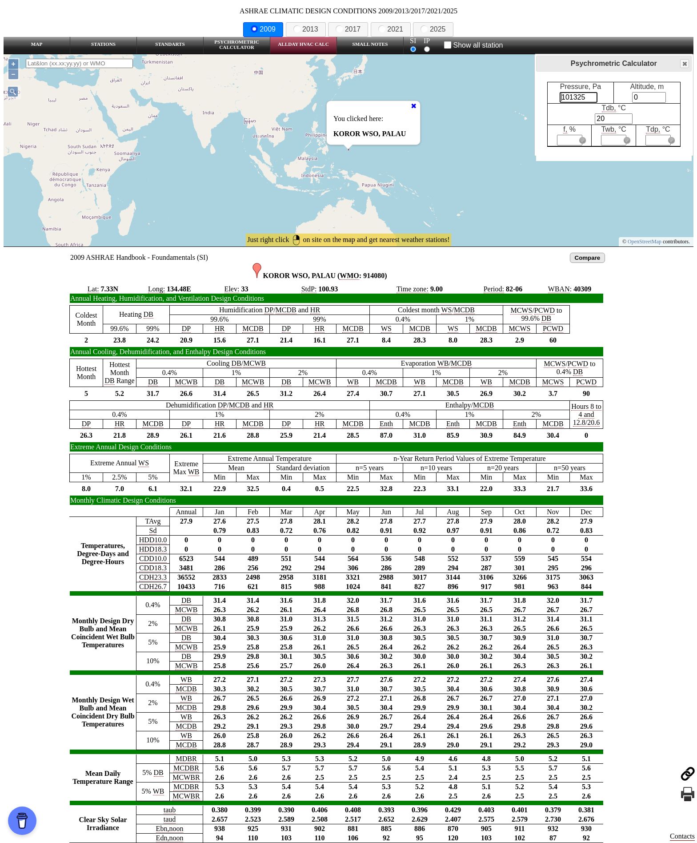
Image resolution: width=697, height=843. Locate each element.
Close (684, 64)
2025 (433, 29)
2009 (263, 29)
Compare (588, 257)
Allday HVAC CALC (303, 44)
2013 (305, 29)
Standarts (170, 44)
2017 (348, 29)
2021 (390, 29)
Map (36, 44)
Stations (103, 44)
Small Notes (370, 44)
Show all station (473, 45)
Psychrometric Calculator (236, 44)
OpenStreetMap (644, 241)
